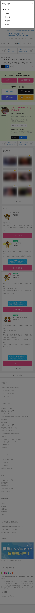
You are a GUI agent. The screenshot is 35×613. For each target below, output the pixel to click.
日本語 (7, 9)
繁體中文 (7, 21)
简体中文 (7, 17)
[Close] (32, 3)
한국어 (7, 24)
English (7, 13)
